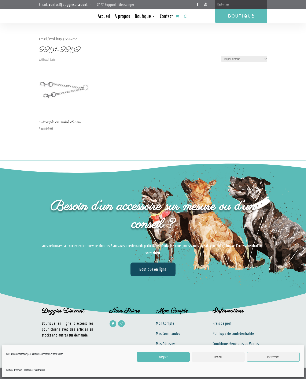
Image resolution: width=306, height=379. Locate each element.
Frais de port (222, 323)
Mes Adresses (166, 343)
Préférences (273, 357)
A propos (122, 17)
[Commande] (244, 59)
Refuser (218, 357)
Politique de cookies (14, 370)
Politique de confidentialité (34, 370)
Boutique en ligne (153, 269)
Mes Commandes (168, 333)
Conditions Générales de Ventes (236, 343)
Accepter (163, 357)
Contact (166, 17)
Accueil (104, 17)
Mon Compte (165, 323)
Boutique (143, 17)
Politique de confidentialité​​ (233, 333)
